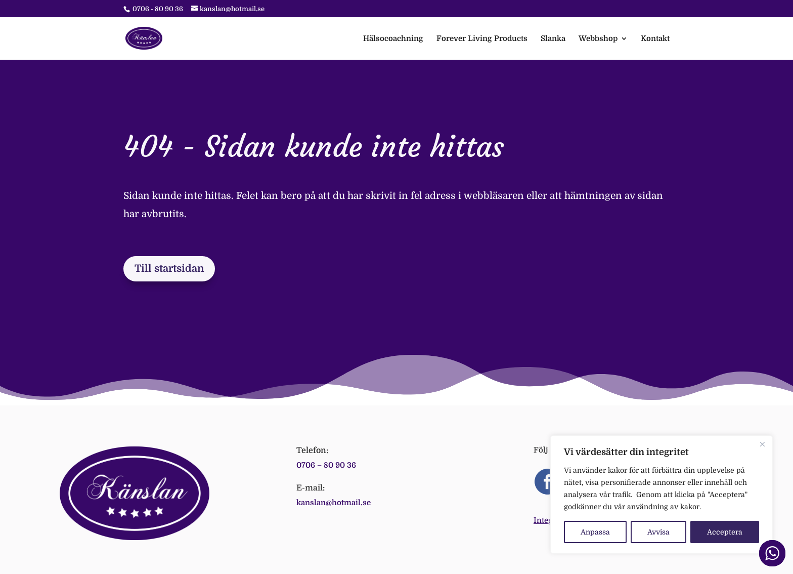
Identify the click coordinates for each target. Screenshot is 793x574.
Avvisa (658, 532)
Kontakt (655, 39)
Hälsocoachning (393, 39)
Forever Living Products (481, 39)
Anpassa (595, 532)
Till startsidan (169, 268)
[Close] (762, 444)
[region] (661, 494)
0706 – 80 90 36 (326, 465)
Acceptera (724, 532)
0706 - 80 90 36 (158, 9)
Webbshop (598, 39)
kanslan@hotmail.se (333, 502)
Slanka (553, 39)
